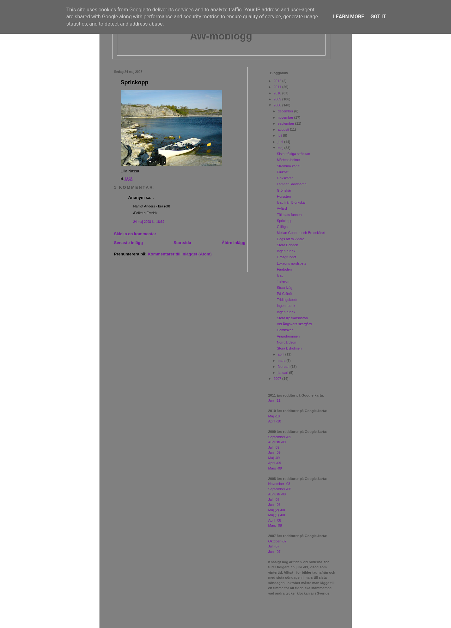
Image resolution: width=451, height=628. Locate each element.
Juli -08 (273, 499)
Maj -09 (274, 458)
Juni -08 (274, 504)
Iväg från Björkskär (291, 202)
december (286, 111)
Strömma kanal (288, 166)
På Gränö (284, 294)
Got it (378, 17)
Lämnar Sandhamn (292, 184)
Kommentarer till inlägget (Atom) (179, 254)
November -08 (279, 484)
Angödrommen (288, 336)
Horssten (284, 196)
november (286, 117)
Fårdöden (284, 269)
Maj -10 (274, 416)
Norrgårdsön (286, 342)
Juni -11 (274, 400)
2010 (278, 93)
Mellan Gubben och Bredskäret (301, 233)
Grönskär (284, 190)
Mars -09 (275, 468)
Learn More (348, 17)
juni (281, 142)
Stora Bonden (287, 245)
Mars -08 (275, 525)
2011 (278, 87)
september (286, 123)
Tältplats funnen (289, 215)
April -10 (274, 421)
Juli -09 (273, 447)
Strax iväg (284, 288)
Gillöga (282, 227)
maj (281, 148)
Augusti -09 (277, 442)
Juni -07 (274, 551)
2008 (278, 105)
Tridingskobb (287, 300)
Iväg (280, 275)
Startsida (182, 242)
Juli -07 (273, 546)
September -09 (279, 437)
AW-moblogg (221, 36)
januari (283, 372)
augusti (284, 129)
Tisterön (283, 281)
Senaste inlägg (128, 242)
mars (282, 360)
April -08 (274, 520)
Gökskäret (285, 178)
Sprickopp (135, 82)
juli (280, 135)
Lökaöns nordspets (291, 263)
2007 (278, 378)
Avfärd (282, 208)
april (281, 354)
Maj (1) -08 (276, 515)
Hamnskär (285, 330)
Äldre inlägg (233, 242)
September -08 (279, 489)
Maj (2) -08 (276, 510)
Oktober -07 (277, 541)
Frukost (283, 172)
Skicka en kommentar (135, 233)
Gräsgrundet (286, 257)
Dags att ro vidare (290, 239)
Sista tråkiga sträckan (293, 154)
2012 (278, 81)
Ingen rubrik (286, 251)
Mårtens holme (288, 160)
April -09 (274, 463)
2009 (278, 99)
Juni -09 (274, 452)
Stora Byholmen (289, 348)
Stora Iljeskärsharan (292, 318)
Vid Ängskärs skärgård (294, 324)
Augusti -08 (277, 494)
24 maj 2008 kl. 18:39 (148, 222)
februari (284, 366)
